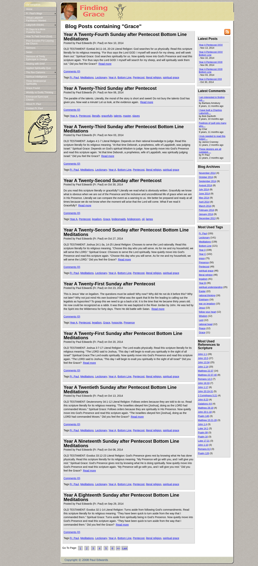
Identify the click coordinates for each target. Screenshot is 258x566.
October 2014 (206, 177)
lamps (149, 219)
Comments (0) (72, 71)
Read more (104, 63)
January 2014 (206, 214)
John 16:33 (204, 383)
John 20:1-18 (205, 412)
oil (143, 219)
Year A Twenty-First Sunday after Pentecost (109, 283)
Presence (129, 322)
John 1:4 (202, 424)
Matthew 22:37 (206, 371)
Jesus (202, 307)
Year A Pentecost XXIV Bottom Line (211, 53)
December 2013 (207, 218)
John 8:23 (203, 399)
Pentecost (139, 77)
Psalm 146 (203, 416)
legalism (97, 219)
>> (118, 548)
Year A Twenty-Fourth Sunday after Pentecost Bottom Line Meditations (125, 36)
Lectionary (101, 77)
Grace (106, 219)
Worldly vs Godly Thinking (39, 92)
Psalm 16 (203, 436)
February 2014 (206, 210)
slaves (136, 115)
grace (202, 258)
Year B (202, 283)
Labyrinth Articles (35, 25)
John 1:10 (203, 445)
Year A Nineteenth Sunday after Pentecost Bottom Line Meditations (121, 443)
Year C (202, 254)
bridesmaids (119, 219)
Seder (29, 52)
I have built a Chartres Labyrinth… (210, 112)
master (127, 115)
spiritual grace (171, 77)
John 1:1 (202, 354)
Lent (201, 320)
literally (96, 115)
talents (118, 115)
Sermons (30, 48)
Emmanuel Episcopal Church (37, 98)
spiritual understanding (211, 287)
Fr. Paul (74, 77)
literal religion (153, 77)
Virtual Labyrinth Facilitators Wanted (36, 19)
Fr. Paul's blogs (34, 13)
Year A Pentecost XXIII (211, 62)
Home (29, 9)
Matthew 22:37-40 (207, 375)
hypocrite (117, 322)
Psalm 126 (203, 453)
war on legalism (207, 303)
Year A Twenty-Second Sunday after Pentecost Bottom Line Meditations (126, 232)
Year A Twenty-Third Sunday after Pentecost (110, 88)
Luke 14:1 (203, 428)
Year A (112, 77)
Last (124, 548)
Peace (202, 328)
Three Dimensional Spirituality (36, 82)
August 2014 (205, 185)
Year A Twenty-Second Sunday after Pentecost (113, 180)
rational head (206, 324)
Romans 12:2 (205, 379)
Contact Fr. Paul (34, 108)
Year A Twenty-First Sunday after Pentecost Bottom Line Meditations (123, 335)
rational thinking (207, 295)
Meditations (87, 77)
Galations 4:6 (205, 403)
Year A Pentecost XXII (210, 79)
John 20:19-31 (205, 391)
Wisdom (203, 316)
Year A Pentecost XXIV (211, 45)
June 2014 (204, 193)
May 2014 (204, 197)
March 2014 (205, 206)
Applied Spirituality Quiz (38, 68)
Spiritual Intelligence (36, 76)
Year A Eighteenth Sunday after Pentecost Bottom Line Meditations (121, 497)
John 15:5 (203, 358)
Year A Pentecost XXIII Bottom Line (211, 71)
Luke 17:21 (204, 441)
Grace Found (33, 88)
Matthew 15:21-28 (207, 420)
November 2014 (207, 173)
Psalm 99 (203, 432)
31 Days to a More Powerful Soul (35, 30)
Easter (202, 291)
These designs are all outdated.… (210, 150)
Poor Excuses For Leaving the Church (40, 42)
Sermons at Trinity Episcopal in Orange (36, 58)
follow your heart (207, 312)
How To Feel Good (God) (39, 36)
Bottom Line (125, 77)
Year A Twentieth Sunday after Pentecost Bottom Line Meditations (120, 389)
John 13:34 (204, 362)
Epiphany (204, 299)
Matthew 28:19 (206, 408)
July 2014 (204, 189)
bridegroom (133, 219)
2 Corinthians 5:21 (207, 395)
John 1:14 (203, 366)
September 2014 (207, 181)
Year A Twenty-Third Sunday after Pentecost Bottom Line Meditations (124, 129)
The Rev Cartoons (35, 72)
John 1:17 (203, 387)
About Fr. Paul (33, 104)
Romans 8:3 (204, 449)
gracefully (106, 115)
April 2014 (204, 202)
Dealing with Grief (35, 63)
